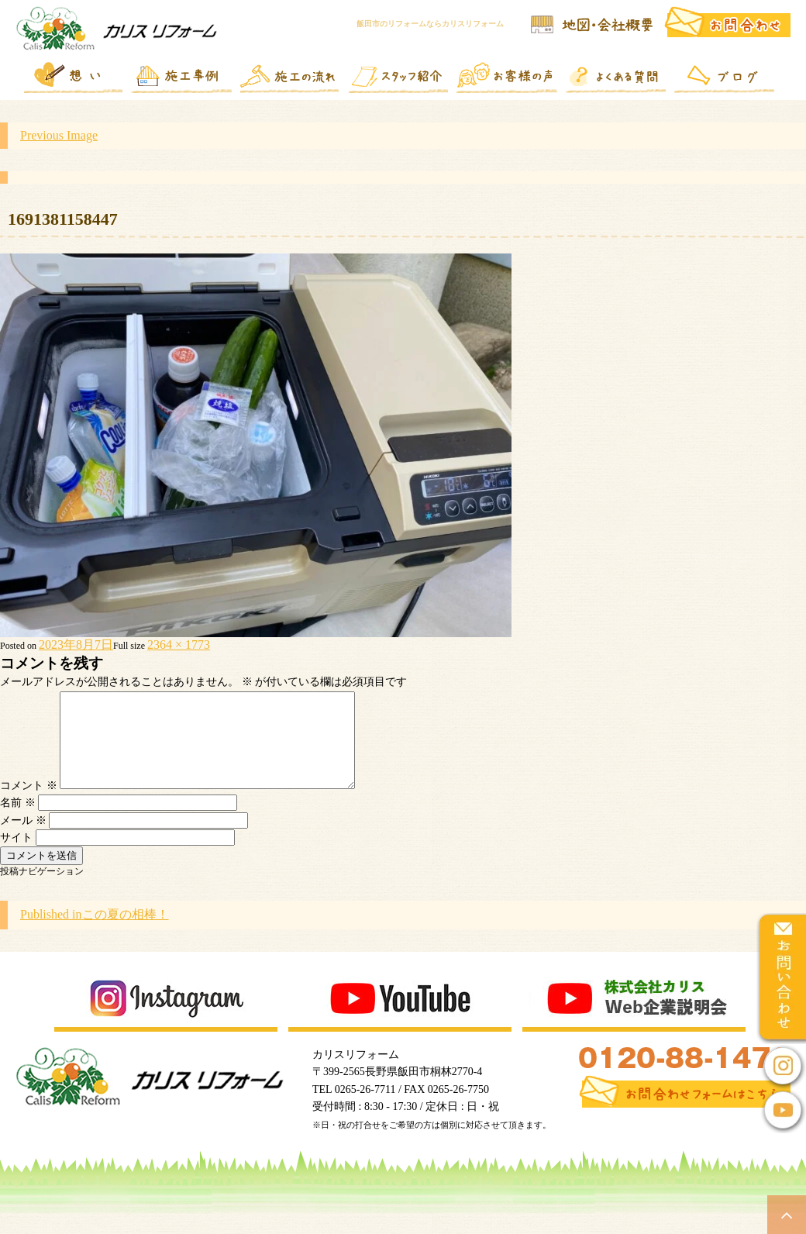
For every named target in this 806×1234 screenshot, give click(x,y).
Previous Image (59, 135)
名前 (18, 821)
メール (23, 839)
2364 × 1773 (178, 644)
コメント (28, 804)
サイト (16, 856)
